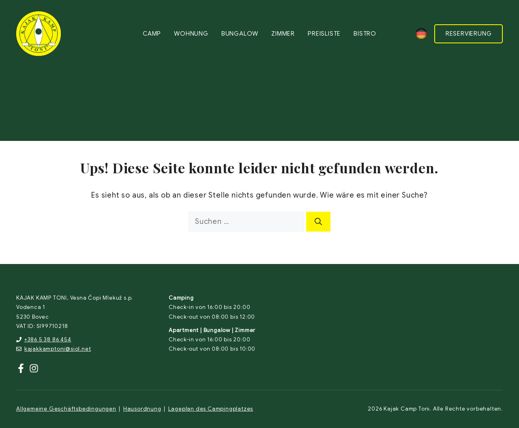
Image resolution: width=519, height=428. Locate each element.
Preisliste (324, 33)
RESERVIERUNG (469, 33)
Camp (152, 33)
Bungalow (239, 33)
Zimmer (283, 33)
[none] (421, 33)
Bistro (365, 33)
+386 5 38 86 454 (47, 339)
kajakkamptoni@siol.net (57, 348)
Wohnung (191, 33)
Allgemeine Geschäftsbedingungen (66, 408)
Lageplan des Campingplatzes (210, 408)
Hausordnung (142, 408)
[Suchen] (318, 222)
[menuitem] (421, 33)
